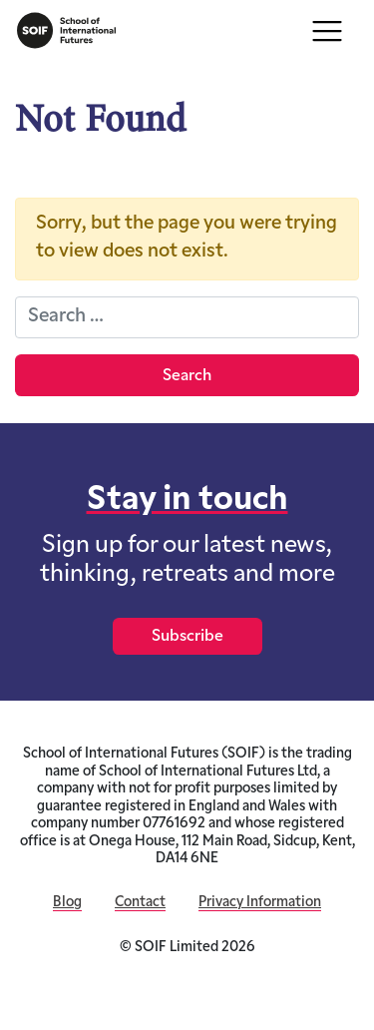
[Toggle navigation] (327, 31)
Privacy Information (259, 902)
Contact (140, 902)
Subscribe (187, 637)
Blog (67, 902)
